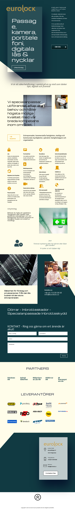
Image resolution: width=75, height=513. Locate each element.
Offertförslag (18, 67)
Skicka (64, 356)
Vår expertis (13, 137)
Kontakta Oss (51, 473)
